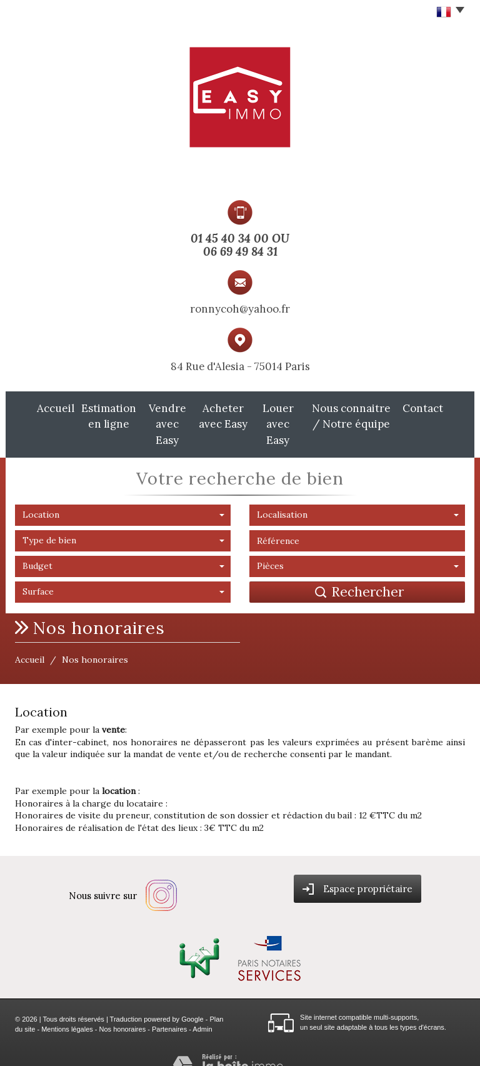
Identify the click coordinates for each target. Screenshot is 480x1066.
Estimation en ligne (86, 415)
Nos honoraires (122, 1010)
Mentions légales (67, 1010)
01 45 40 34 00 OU (240, 238)
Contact (448, 408)
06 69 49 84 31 (240, 251)
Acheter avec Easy (221, 415)
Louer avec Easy (285, 415)
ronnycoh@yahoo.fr (240, 309)
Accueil (30, 408)
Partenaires (169, 1010)
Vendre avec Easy (154, 415)
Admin (202, 1010)
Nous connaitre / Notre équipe (371, 415)
